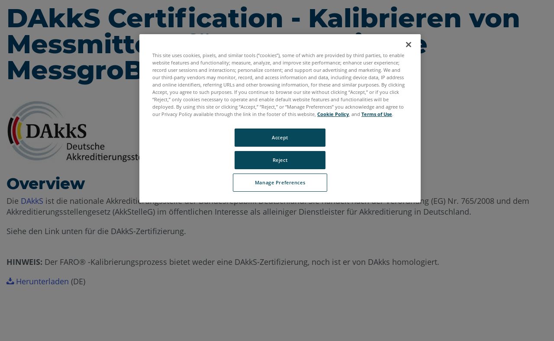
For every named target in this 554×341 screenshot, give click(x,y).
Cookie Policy (333, 114)
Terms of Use (376, 114)
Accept (280, 137)
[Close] (408, 44)
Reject (280, 160)
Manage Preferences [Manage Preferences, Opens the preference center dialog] (280, 182)
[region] (280, 118)
